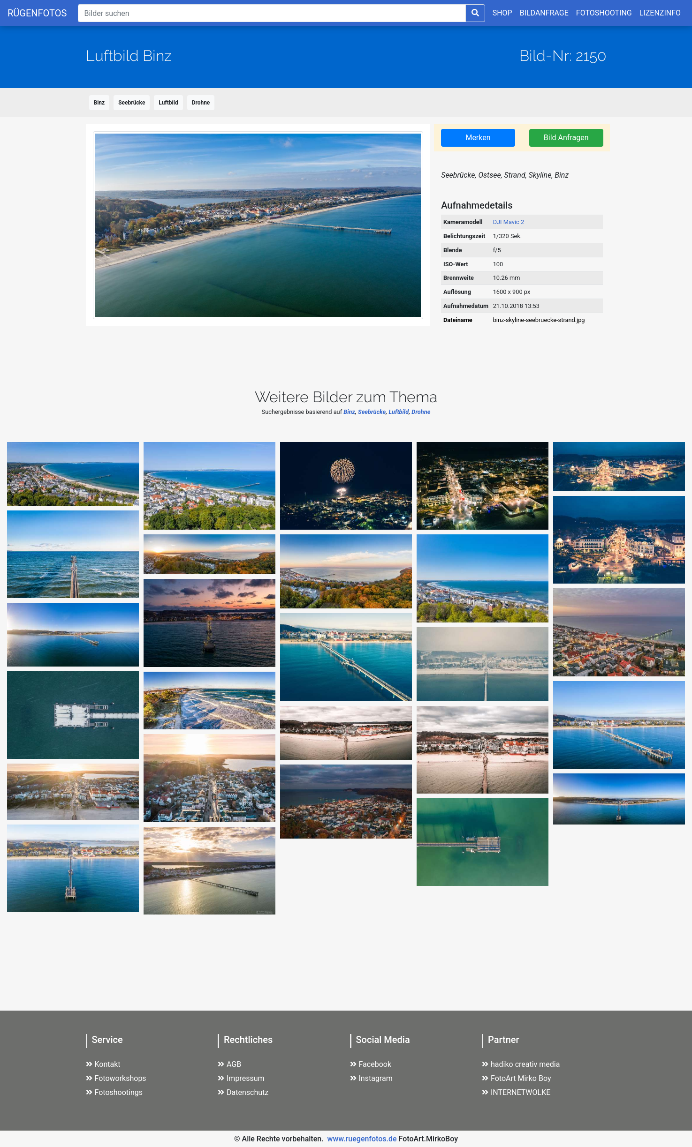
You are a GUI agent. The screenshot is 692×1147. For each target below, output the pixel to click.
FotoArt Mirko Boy (516, 1078)
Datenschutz (243, 1092)
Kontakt (103, 1064)
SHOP (502, 12)
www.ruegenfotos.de (362, 1138)
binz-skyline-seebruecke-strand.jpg (539, 319)
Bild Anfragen (566, 137)
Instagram (371, 1078)
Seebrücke (131, 102)
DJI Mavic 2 (509, 221)
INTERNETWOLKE (516, 1092)
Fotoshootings (114, 1092)
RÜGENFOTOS (37, 13)
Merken (477, 137)
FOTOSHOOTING (604, 12)
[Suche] (271, 13)
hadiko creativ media (521, 1064)
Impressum (241, 1078)
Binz (99, 102)
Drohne (201, 102)
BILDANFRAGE (544, 12)
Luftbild (168, 102)
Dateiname (457, 319)
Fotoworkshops (116, 1078)
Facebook (370, 1064)
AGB (229, 1064)
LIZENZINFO (660, 12)
